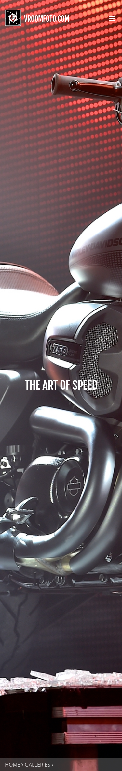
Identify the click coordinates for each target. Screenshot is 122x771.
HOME (12, 764)
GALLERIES (37, 764)
